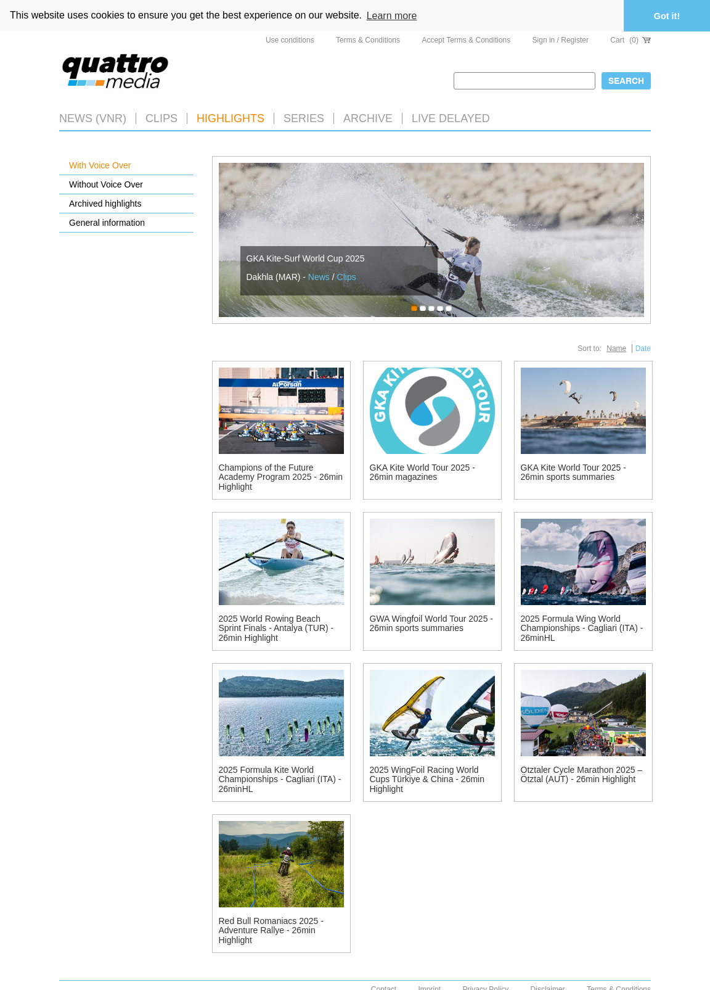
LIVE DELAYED (451, 117)
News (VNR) (92, 117)
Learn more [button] (392, 15)
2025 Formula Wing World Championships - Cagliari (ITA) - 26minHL (582, 627)
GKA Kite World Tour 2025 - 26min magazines (422, 471)
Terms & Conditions (368, 39)
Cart (630, 39)
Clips (161, 117)
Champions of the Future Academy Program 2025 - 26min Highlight (281, 476)
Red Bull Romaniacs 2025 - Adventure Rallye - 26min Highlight (271, 929)
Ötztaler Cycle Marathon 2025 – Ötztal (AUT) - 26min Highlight (582, 773)
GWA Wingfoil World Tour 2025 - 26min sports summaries (431, 622)
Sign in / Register (560, 39)
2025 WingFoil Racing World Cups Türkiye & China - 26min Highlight (427, 778)
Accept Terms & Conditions (466, 39)
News (319, 276)
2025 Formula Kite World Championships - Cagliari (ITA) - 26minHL (280, 778)
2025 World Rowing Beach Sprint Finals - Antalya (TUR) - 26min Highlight (276, 627)
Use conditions (290, 39)
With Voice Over (100, 164)
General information (107, 221)
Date (643, 348)
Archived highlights (105, 202)
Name (616, 348)
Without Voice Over (106, 183)
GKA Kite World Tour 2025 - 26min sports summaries (573, 471)
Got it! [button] (667, 16)
